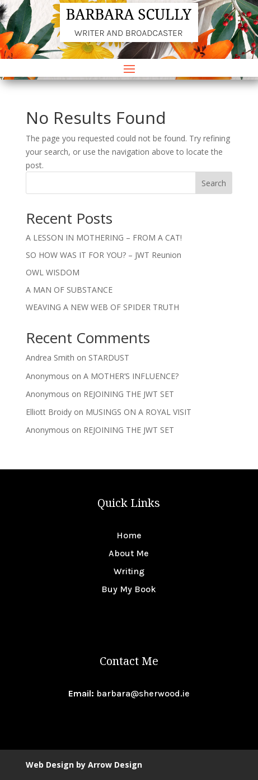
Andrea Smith (50, 357)
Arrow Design (115, 764)
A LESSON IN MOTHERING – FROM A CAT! (104, 237)
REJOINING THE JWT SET (128, 394)
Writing (129, 571)
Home (129, 535)
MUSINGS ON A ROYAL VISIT (138, 412)
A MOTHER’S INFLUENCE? (131, 376)
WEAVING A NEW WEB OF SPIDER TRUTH (102, 307)
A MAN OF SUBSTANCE (69, 289)
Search (213, 183)
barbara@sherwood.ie (143, 693)
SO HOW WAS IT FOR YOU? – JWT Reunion (103, 255)
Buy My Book (128, 589)
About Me (129, 553)
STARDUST (108, 357)
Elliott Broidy (49, 412)
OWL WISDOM (52, 272)
